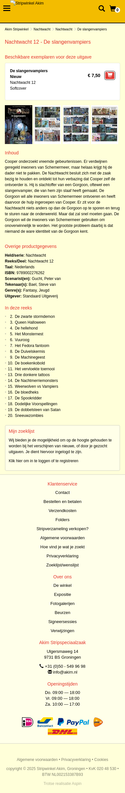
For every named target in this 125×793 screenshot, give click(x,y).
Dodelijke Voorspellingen (36, 404)
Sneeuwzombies (29, 415)
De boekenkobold (30, 363)
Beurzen (62, 612)
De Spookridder (28, 398)
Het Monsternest (29, 334)
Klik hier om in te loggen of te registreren (43, 461)
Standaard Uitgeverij (40, 296)
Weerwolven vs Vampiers (36, 386)
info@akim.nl (65, 672)
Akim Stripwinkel (16, 29)
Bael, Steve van (42, 284)
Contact (62, 492)
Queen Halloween (30, 322)
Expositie (62, 594)
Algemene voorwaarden (62, 537)
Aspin (76, 783)
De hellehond (26, 328)
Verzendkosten (62, 510)
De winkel (62, 585)
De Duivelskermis (30, 351)
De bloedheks (26, 392)
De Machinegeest (30, 357)
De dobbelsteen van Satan (37, 410)
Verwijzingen (62, 630)
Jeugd (44, 290)
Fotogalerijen (62, 603)
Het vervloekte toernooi (35, 369)
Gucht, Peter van (46, 278)
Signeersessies (62, 621)
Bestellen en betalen (63, 501)
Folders (62, 519)
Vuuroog (22, 340)
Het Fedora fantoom (32, 345)
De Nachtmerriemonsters (36, 380)
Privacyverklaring (62, 555)
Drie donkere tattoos (32, 375)
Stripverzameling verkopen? (62, 528)
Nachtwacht (42, 29)
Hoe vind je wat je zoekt (62, 546)
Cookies (101, 759)
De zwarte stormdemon (35, 316)
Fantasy (30, 290)
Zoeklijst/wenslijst (62, 565)
